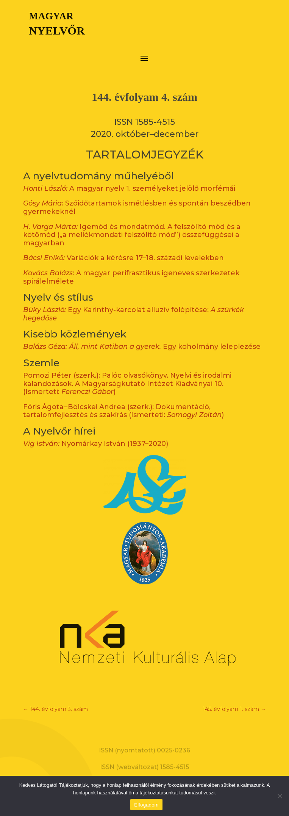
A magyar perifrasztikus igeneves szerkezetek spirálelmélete (131, 268)
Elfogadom (146, 805)
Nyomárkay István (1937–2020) (95, 434)
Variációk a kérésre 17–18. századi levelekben (123, 249)
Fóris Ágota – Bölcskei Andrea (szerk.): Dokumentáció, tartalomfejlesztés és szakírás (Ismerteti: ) (123, 401)
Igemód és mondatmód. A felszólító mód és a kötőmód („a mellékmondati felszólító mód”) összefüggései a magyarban (132, 225)
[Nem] (279, 796)
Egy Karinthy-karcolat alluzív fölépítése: (133, 305)
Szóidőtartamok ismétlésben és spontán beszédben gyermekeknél (137, 198)
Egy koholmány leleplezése (142, 337)
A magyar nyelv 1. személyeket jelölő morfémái (129, 179)
